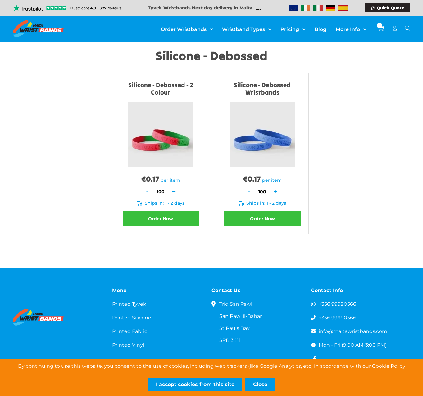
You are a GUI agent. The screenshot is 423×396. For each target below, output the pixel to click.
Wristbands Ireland (305, 8)
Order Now (160, 218)
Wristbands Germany (330, 8)
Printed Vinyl (128, 345)
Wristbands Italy (318, 8)
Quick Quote (390, 7)
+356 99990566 (337, 304)
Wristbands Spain (343, 8)
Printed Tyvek (129, 304)
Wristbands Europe (293, 8)
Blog (320, 29)
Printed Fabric (129, 331)
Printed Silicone (131, 318)
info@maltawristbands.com (353, 331)
